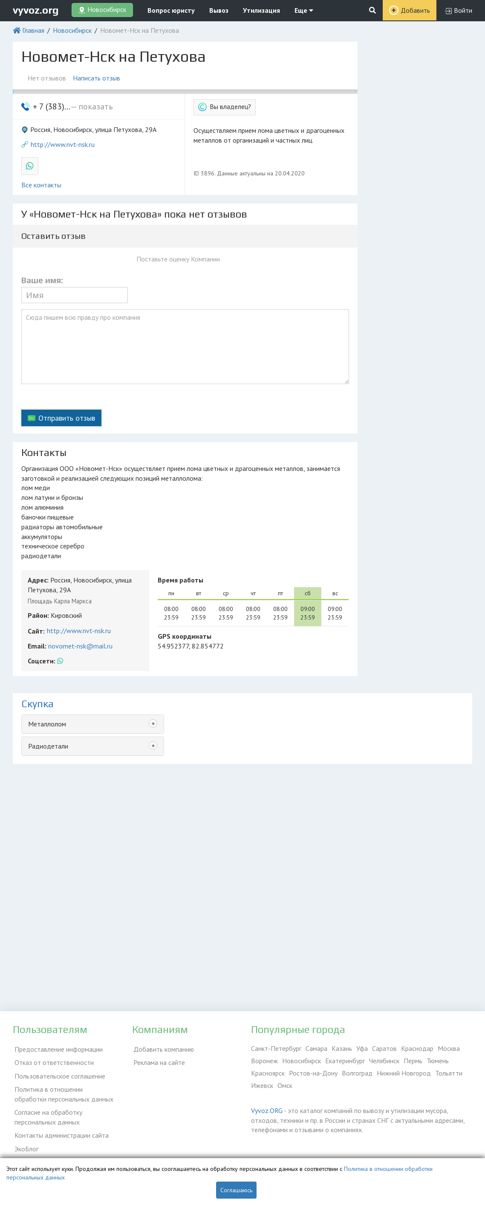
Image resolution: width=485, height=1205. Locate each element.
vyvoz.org (36, 10)
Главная (33, 30)
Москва (449, 1048)
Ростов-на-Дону (313, 1073)
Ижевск (262, 1085)
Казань (342, 1048)
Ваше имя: (42, 280)
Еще (303, 10)
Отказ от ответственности (52, 1060)
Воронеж (264, 1060)
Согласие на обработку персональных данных (47, 1112)
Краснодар (417, 1048)
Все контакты (41, 185)
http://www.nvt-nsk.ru (63, 144)
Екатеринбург (345, 1060)
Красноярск (268, 1073)
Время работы (180, 580)
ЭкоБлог (25, 1141)
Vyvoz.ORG (267, 1110)
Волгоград (357, 1073)
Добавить (415, 10)
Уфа (362, 1048)
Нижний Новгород (404, 1073)
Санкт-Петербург (276, 1048)
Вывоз (218, 10)
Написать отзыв (98, 78)
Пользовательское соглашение (58, 1073)
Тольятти (448, 1073)
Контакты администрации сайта (60, 1129)
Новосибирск (72, 30)
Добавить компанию (162, 1048)
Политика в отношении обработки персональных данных (64, 1090)
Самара (316, 1048)
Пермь (413, 1060)
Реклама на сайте (158, 1060)
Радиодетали (48, 746)
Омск (284, 1085)
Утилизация (261, 10)
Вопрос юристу (171, 10)
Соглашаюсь (236, 1190)
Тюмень (438, 1060)
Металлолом (47, 724)
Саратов (384, 1048)
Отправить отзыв (66, 418)
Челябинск (384, 1060)
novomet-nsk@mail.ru (80, 646)
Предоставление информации (57, 1048)
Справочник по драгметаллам (56, 1154)
